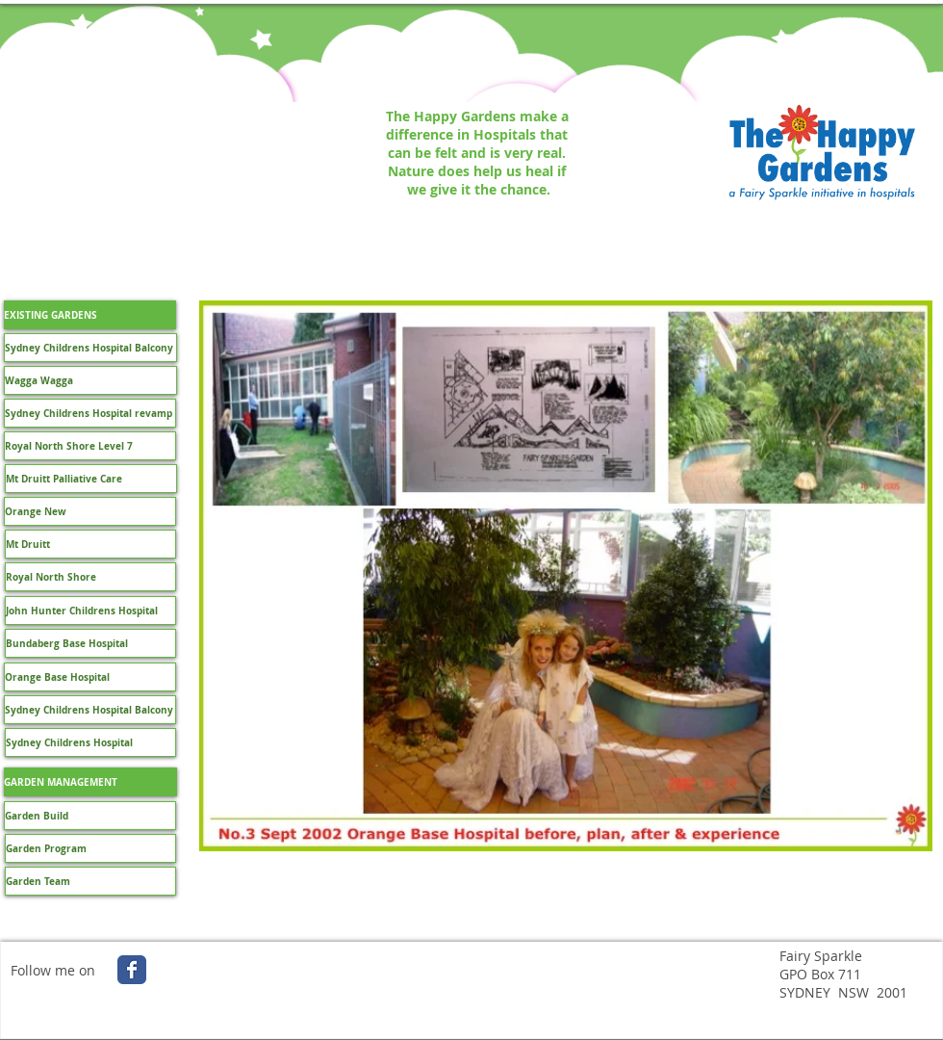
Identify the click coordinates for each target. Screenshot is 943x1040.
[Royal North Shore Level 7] (90, 445)
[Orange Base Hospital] (90, 677)
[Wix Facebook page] (131, 969)
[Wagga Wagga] (90, 380)
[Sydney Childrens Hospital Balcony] (90, 347)
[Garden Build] (90, 815)
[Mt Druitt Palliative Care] (91, 478)
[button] (90, 314)
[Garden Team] (90, 881)
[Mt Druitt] (90, 544)
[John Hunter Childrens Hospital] (90, 610)
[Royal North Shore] (90, 576)
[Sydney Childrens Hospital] (90, 742)
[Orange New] (90, 511)
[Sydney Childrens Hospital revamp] (90, 413)
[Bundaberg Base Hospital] (90, 643)
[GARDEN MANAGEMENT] (90, 781)
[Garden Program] (90, 848)
